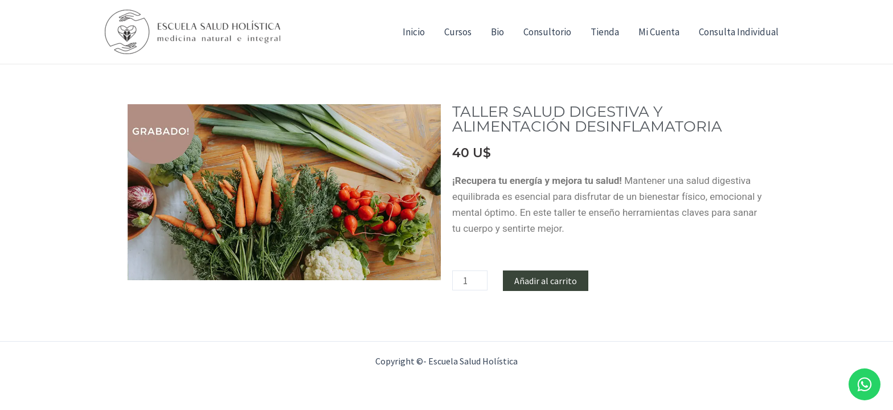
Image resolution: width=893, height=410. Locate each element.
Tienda (605, 32)
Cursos (458, 32)
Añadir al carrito (545, 280)
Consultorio (547, 32)
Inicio (414, 32)
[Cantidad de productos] (470, 280)
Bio (497, 32)
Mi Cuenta (658, 32)
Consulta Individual (739, 32)
